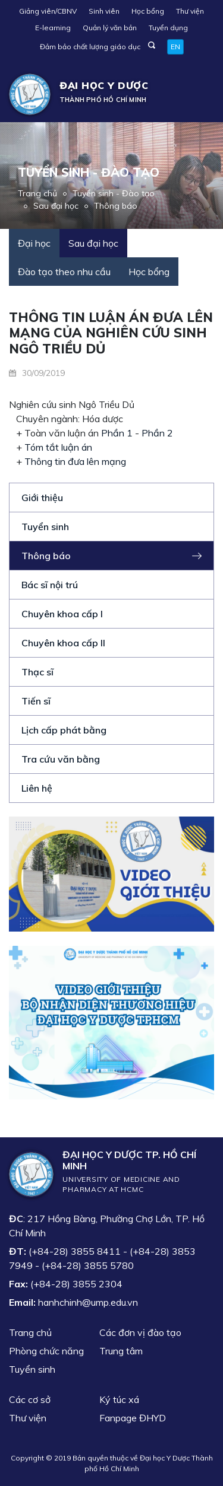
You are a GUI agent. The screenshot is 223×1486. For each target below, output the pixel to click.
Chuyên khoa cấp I (62, 614)
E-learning (53, 27)
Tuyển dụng (168, 27)
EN (175, 46)
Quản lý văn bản (110, 27)
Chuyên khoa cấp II (63, 643)
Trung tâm (121, 1351)
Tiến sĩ (36, 701)
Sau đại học (55, 205)
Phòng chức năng (46, 1351)
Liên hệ (36, 788)
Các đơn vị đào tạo (140, 1332)
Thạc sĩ (37, 672)
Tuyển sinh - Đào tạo (114, 193)
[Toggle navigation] (197, 94)
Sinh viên (104, 11)
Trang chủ (37, 193)
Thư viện (190, 11)
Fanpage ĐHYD (132, 1418)
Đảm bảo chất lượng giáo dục (90, 46)
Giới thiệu (42, 497)
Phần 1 (117, 433)
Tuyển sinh (45, 526)
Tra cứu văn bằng (60, 759)
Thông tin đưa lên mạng (75, 461)
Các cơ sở (30, 1399)
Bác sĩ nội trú (49, 585)
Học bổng (147, 11)
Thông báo (115, 205)
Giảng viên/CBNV (48, 11)
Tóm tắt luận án (58, 447)
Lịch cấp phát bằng (63, 730)
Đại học (34, 243)
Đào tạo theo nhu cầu (64, 272)
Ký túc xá (119, 1399)
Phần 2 (157, 433)
